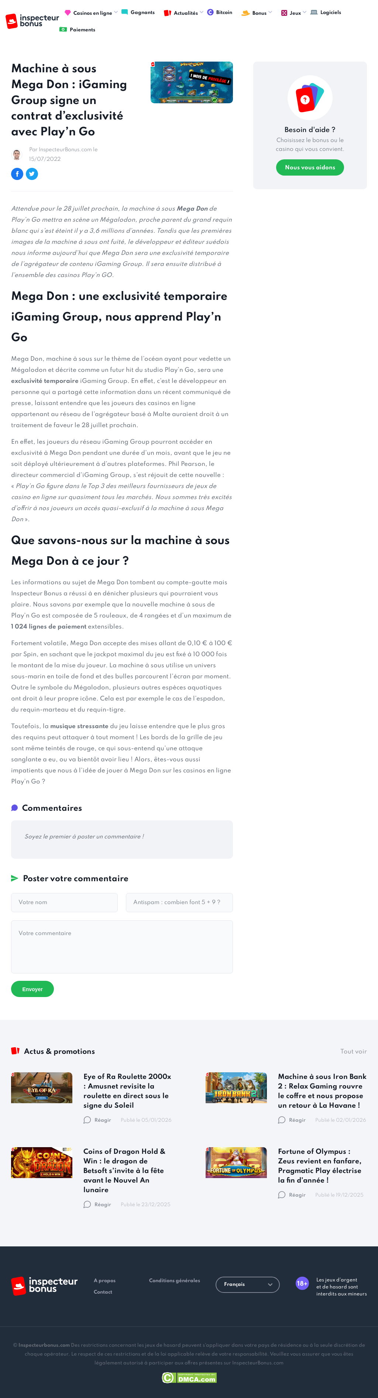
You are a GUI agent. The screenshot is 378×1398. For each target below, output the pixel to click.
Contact (103, 1292)
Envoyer (32, 989)
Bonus (254, 13)
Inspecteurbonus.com (44, 1345)
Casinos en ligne (88, 13)
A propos (105, 1280)
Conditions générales (174, 1280)
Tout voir (353, 1052)
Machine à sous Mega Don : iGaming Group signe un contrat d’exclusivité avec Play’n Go (69, 100)
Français (248, 1284)
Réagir (97, 1120)
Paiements (77, 29)
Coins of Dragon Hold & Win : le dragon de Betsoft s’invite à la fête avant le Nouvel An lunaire (124, 1171)
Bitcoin (219, 12)
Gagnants (138, 12)
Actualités (181, 13)
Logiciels (325, 12)
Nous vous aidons (310, 168)
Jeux (291, 13)
